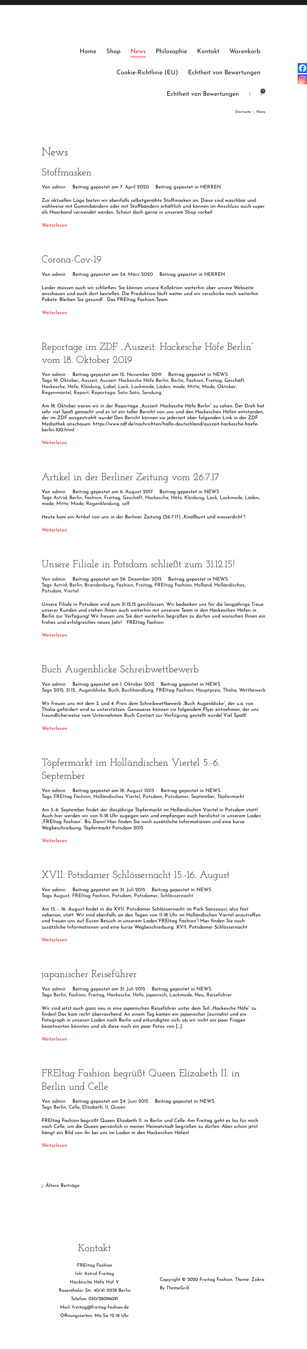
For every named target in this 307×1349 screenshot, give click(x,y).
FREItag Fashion (173, 585)
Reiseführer (219, 995)
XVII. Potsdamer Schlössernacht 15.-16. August (136, 875)
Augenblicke (92, 690)
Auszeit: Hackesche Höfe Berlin (134, 380)
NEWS (220, 374)
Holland (203, 585)
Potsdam (51, 591)
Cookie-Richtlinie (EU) (147, 73)
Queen (118, 1107)
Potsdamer (177, 796)
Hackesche (53, 386)
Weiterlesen (54, 225)
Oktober (226, 386)
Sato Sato (128, 392)
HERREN (210, 187)
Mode (208, 386)
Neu (199, 995)
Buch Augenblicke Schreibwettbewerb (120, 670)
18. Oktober (66, 380)
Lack (123, 386)
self (126, 503)
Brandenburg (99, 585)
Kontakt (208, 52)
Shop (113, 52)
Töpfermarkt (230, 796)
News (138, 52)
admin (59, 187)
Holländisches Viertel (116, 796)
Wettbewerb (252, 690)
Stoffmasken (67, 173)
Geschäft (234, 380)
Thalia (229, 690)
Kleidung (91, 386)
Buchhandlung (137, 690)
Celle (74, 1107)
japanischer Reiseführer (89, 975)
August (61, 895)
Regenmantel (56, 392)
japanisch (156, 995)
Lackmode (142, 386)
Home (88, 52)
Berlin (177, 380)
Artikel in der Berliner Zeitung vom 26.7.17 (130, 478)
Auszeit (89, 380)
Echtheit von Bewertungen (224, 73)
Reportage (103, 392)
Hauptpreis (208, 690)
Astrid (60, 497)
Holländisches (229, 585)
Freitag (214, 380)
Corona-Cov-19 (72, 260)
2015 (58, 690)
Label (109, 386)
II (106, 1107)
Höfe (72, 386)
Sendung (152, 392)
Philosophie (171, 52)
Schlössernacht (176, 895)
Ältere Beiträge (63, 1185)
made (179, 386)
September (203, 796)
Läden (163, 386)
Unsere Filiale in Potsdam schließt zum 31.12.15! (138, 565)
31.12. (71, 690)
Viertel (71, 591)
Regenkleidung (102, 503)
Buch (113, 690)
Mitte (193, 386)
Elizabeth (92, 1107)
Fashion (194, 380)
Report (81, 392)
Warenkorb (244, 52)
